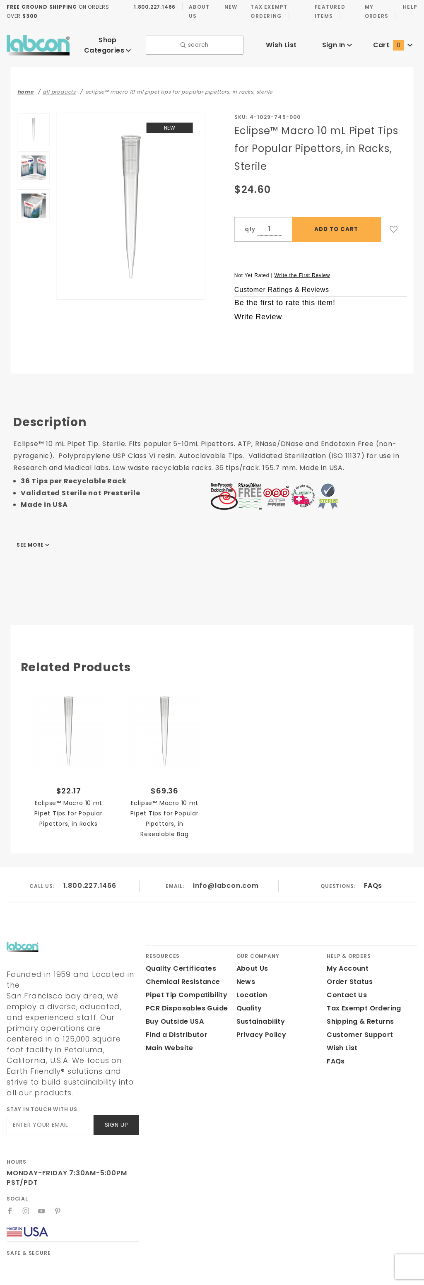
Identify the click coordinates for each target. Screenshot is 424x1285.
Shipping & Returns (359, 1015)
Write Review (258, 311)
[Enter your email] (49, 1097)
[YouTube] (42, 1183)
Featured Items (328, 11)
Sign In (337, 42)
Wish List (281, 42)
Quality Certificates (178, 962)
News (245, 975)
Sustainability (259, 1015)
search (194, 42)
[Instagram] (26, 1183)
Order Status (348, 975)
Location (250, 989)
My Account (346, 962)
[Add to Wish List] (394, 223)
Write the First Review (302, 269)
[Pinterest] (58, 1183)
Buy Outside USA (174, 1015)
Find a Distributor (175, 1028)
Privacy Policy (260, 1028)
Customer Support (357, 1028)
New (228, 7)
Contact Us (345, 989)
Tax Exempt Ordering (266, 11)
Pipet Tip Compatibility (183, 989)
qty (249, 223)
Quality (248, 1002)
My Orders (375, 11)
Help (409, 7)
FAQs (373, 879)
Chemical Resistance (180, 975)
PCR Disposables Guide (185, 1002)
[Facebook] (10, 1183)
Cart (393, 42)
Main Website (168, 1042)
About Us (196, 11)
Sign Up (116, 1098)
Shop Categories (107, 42)
